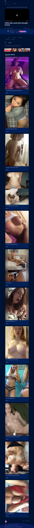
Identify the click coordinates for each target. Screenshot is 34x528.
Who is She (13, 39)
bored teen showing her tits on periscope (12, 359)
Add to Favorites (23, 31)
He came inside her (8, 282)
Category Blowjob (20, 37)
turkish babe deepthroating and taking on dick (12, 475)
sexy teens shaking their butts (10, 398)
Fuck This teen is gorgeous (10, 513)
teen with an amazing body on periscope (12, 244)
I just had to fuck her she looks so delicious (12, 167)
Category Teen (14, 37)
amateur (9, 37)
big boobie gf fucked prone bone (10, 321)
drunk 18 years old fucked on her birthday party (13, 436)
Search (14, 3)
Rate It (17, 32)
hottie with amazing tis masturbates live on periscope (14, 90)
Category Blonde (8, 39)
